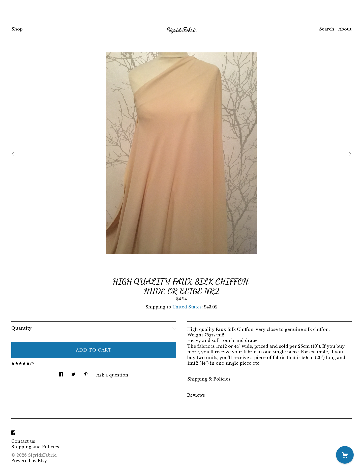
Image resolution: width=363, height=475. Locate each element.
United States (187, 306)
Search (326, 28)
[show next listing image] (339, 152)
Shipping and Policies (35, 446)
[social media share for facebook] (61, 373)
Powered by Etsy (29, 460)
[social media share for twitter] (73, 373)
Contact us (23, 441)
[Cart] (345, 455)
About (345, 28)
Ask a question (112, 374)
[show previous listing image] (24, 152)
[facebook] (13, 432)
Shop (17, 28)
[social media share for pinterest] (86, 373)
